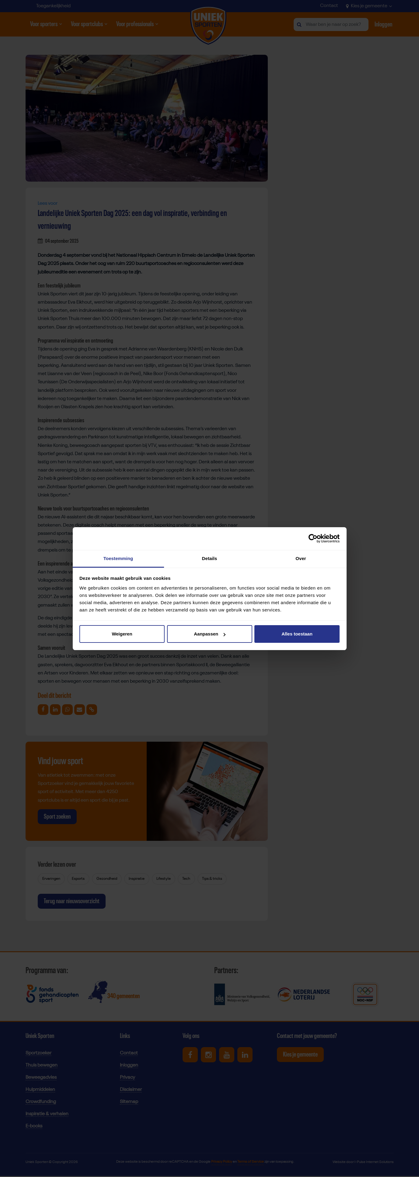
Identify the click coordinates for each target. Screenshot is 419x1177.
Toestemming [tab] (118, 558)
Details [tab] (209, 558)
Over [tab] (300, 558)
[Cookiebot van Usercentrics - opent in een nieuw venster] (313, 538)
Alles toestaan (297, 633)
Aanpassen (209, 633)
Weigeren (122, 633)
